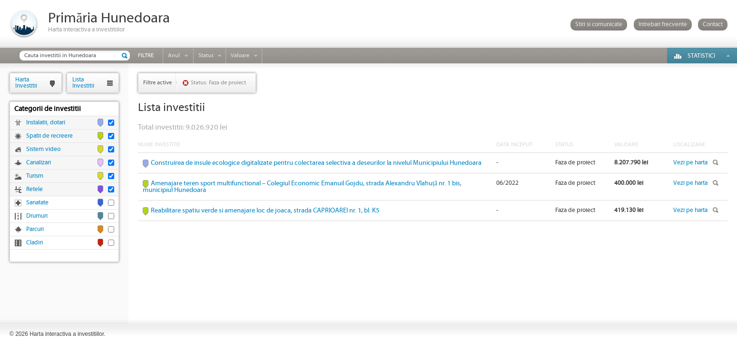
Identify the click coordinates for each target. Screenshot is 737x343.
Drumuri (37, 216)
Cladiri (34, 242)
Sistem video (43, 149)
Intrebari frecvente (663, 24)
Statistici (701, 56)
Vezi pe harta (690, 163)
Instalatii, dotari (45, 122)
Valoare (240, 55)
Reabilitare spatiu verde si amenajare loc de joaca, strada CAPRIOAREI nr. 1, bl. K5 (265, 210)
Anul (174, 55)
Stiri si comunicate (598, 24)
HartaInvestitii (26, 82)
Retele (34, 189)
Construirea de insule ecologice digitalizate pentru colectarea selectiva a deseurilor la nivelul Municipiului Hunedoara (316, 163)
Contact (713, 24)
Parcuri (35, 229)
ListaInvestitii (83, 82)
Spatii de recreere (49, 136)
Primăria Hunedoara (109, 18)
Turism (34, 176)
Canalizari (38, 162)
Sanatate (37, 202)
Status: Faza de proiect (218, 83)
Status (206, 55)
